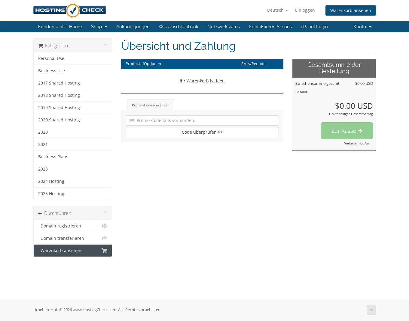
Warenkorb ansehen (350, 10)
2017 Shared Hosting (59, 83)
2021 (43, 144)
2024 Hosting (51, 181)
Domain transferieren (73, 238)
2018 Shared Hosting (59, 95)
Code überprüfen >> (202, 132)
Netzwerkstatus (223, 26)
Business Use (51, 70)
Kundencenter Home (60, 26)
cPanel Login (314, 26)
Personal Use (51, 58)
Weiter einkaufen (356, 143)
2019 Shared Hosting (59, 107)
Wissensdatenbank (178, 26)
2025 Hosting (51, 193)
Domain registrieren (73, 226)
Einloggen (305, 10)
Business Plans (53, 156)
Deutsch (277, 10)
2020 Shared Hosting (59, 120)
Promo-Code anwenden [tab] (150, 105)
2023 (43, 169)
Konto (362, 26)
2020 (43, 132)
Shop (99, 26)
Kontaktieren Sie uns (270, 26)
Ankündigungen (133, 26)
